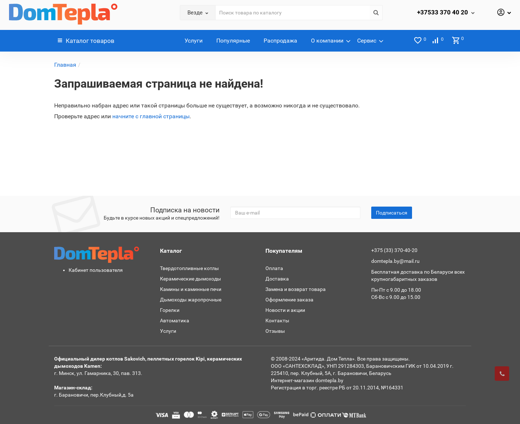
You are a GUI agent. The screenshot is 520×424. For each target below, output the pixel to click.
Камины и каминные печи (190, 289)
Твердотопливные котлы (189, 268)
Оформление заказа (289, 299)
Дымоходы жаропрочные (190, 299)
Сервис (366, 40)
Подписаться (391, 213)
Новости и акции (285, 310)
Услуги (194, 40)
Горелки (169, 310)
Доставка (277, 279)
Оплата (274, 268)
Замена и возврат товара (295, 289)
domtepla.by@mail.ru (395, 261)
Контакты (277, 320)
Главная (65, 64)
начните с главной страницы (151, 116)
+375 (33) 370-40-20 (394, 250)
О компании (327, 40)
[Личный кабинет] (504, 13)
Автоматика (174, 320)
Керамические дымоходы (190, 279)
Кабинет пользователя (96, 270)
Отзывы (275, 331)
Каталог (86, 40)
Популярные (233, 40)
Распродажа (280, 40)
